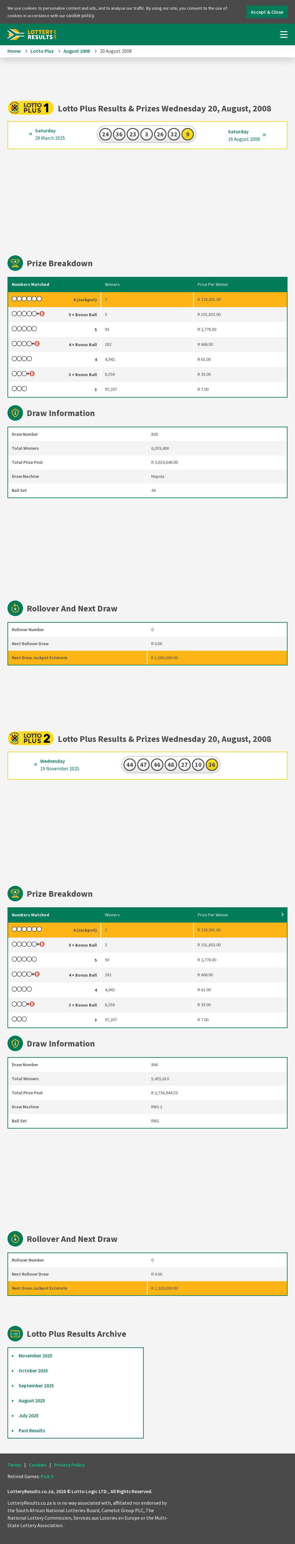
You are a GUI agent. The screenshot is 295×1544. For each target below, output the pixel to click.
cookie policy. (80, 15)
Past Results (32, 1430)
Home (14, 51)
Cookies (37, 1465)
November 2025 (35, 1355)
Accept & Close (267, 12)
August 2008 (76, 51)
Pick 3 (47, 1476)
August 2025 (32, 1400)
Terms (14, 1465)
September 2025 (36, 1385)
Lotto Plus (42, 51)
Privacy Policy (69, 1465)
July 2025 (29, 1415)
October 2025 (33, 1370)
